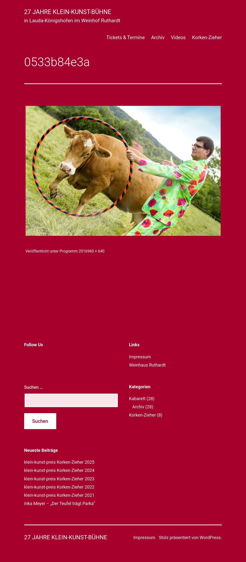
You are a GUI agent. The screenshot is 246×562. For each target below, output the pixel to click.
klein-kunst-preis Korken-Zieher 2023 (59, 478)
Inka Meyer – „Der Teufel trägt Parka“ (59, 503)
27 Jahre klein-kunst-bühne (67, 11)
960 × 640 (95, 251)
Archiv (158, 37)
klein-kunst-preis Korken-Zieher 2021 (59, 495)
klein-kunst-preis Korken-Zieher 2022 (59, 487)
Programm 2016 (73, 251)
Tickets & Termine (125, 37)
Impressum (140, 356)
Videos (178, 37)
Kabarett (137, 398)
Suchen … (33, 387)
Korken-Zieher (207, 37)
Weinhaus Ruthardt (147, 364)
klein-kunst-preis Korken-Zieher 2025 (59, 462)
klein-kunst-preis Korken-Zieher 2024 (59, 470)
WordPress (210, 537)
